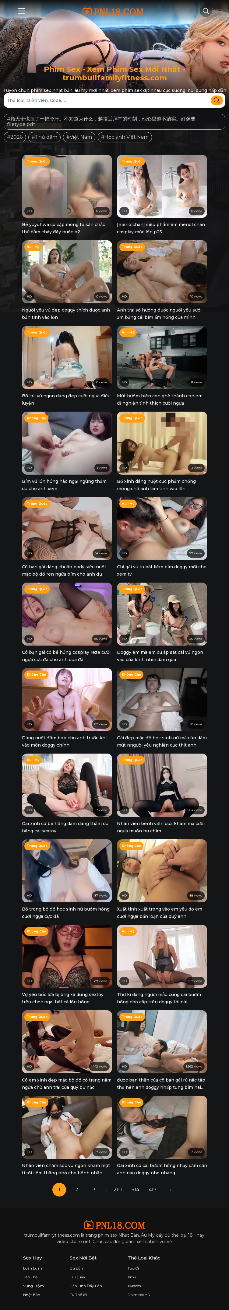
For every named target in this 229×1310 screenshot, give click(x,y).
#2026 (15, 137)
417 (153, 1190)
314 (135, 1190)
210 (118, 1190)
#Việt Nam (79, 137)
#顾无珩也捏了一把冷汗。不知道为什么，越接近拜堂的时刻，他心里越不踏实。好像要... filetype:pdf (102, 121)
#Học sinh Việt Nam (125, 137)
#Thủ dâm (44, 137)
